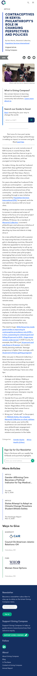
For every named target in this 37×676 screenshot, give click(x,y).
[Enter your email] (19, 461)
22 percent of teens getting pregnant (17, 352)
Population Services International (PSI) (15, 198)
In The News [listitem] (6, 662)
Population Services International (17, 43)
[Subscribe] (32, 460)
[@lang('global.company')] (4, 3)
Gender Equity (18, 439)
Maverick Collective (10, 222)
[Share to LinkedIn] (24, 57)
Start (6, 112)
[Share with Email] (33, 57)
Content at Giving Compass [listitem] (12, 665)
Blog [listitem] (4, 659)
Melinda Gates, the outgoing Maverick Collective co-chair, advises (19, 417)
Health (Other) (19, 442)
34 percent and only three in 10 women (18, 343)
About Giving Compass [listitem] (10, 656)
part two (20, 142)
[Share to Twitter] (29, 57)
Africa (29, 439)
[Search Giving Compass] (28, 2)
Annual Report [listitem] (7, 668)
